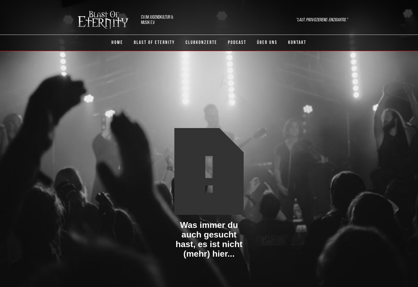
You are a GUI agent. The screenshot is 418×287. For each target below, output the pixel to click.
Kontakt (297, 42)
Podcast (237, 42)
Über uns (267, 42)
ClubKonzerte (201, 42)
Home (117, 42)
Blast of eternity (154, 42)
